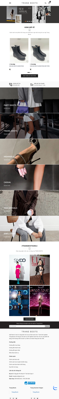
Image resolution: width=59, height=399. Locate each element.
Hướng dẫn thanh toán (14, 347)
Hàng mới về (29, 27)
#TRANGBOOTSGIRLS (29, 246)
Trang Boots (15, 392)
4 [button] (31, 21)
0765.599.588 (26, 378)
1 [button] (25, 21)
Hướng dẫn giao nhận (14, 350)
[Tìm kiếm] (45, 3)
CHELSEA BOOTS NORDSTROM (16, 66)
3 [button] (29, 21)
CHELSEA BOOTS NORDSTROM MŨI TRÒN (40, 66)
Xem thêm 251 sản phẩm (29, 75)
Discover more (30, 319)
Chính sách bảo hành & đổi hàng (17, 364)
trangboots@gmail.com (18, 376)
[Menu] (10, 3)
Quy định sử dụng (13, 367)
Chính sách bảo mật (14, 359)
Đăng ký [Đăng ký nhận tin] (47, 326)
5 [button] (33, 21)
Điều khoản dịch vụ (14, 352)
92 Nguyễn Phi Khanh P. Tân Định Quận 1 (23, 373)
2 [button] (27, 21)
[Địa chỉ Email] (27, 326)
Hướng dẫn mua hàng (14, 345)
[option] (29, 14)
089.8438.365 (18, 378)
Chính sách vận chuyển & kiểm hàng (18, 362)
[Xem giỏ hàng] (49, 3)
